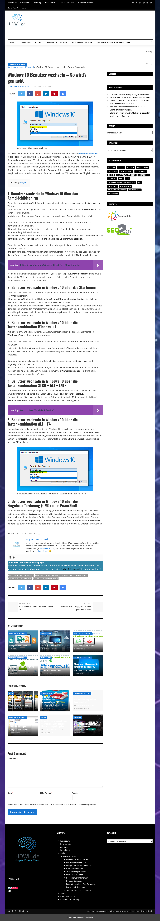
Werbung (37, 2)
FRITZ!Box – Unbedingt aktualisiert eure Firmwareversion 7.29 (50, 699)
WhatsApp (112, 186)
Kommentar (13, 759)
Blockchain (142, 167)
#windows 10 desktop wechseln (47, 576)
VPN (139, 182)
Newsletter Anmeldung (17, 8)
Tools (61, 2)
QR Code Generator (74, 875)
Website (75, 793)
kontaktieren (43, 551)
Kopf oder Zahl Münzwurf (77, 878)
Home (13, 42)
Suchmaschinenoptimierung (121, 182)
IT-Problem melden (85, 2)
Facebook (112, 171)
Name (10, 793)
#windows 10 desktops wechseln (74, 576)
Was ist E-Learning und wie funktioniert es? (85, 701)
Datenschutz (25, 2)
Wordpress (113, 193)
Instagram (140, 171)
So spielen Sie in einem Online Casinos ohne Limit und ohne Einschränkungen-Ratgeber (54, 724)
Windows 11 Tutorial (31, 42)
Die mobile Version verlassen (80, 917)
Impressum (12, 2)
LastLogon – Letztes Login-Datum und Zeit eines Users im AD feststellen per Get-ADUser (21, 664)
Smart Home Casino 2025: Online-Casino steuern (130, 97)
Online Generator (70, 856)
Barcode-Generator (74, 881)
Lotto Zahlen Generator (76, 862)
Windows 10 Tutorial (56, 42)
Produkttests (50, 2)
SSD (127, 179)
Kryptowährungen (126, 175)
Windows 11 (134, 190)
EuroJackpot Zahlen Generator (79, 865)
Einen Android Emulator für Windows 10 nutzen (85, 725)
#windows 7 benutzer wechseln (45, 579)
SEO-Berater (45, 548)
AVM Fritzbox (46, 693)
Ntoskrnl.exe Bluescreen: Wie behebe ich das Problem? (86, 665)
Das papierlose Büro (82, 693)
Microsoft (144, 175)
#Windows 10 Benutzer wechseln (21, 576)
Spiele (43, 718)
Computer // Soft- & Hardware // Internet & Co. (117, 911)
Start (10, 67)
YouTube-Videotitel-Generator (78, 890)
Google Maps (126, 171)
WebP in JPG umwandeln (19, 642)
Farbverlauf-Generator (75, 887)
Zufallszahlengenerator (76, 871)
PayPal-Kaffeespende (71, 569)
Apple (11, 693)
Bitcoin (130, 167)
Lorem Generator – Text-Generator (80, 884)
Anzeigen (22, 182)
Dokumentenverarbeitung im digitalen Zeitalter (129, 94)
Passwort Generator (74, 868)
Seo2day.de (148, 911)
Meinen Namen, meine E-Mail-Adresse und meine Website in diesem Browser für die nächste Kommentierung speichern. (52, 804)
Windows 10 (46, 633)
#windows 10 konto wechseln (20, 579)
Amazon (111, 167)
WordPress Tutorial (82, 42)
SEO (121, 179)
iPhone (111, 175)
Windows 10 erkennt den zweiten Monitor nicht (87, 641)
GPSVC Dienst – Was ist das (52, 642)
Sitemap (70, 2)
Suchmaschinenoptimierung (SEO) (113, 42)
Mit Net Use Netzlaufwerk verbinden (51, 665)
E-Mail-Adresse (46, 793)
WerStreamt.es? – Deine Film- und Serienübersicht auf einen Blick (21, 699)
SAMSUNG (112, 179)
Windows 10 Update (117, 190)
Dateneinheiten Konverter (77, 859)
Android (77, 718)
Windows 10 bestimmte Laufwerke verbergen (18, 725)
